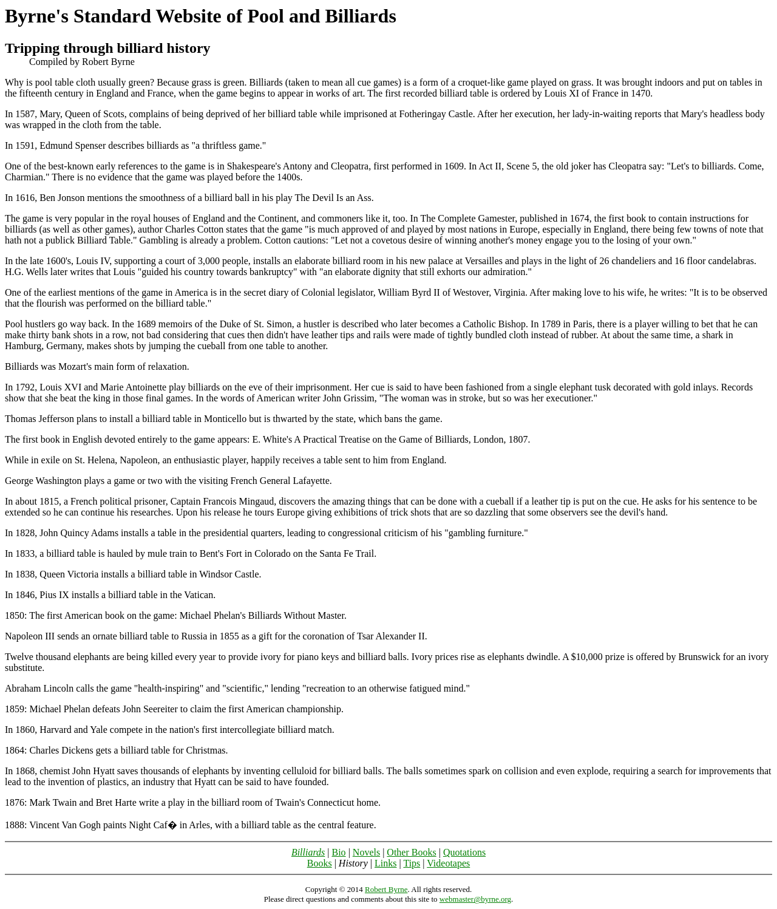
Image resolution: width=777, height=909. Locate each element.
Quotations (464, 852)
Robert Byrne (386, 889)
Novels (366, 852)
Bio (339, 852)
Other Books (411, 852)
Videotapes (448, 863)
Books (319, 863)
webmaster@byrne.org (475, 899)
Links (385, 863)
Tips (411, 863)
